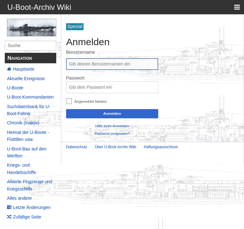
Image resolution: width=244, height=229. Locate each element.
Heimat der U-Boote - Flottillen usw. (28, 136)
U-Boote (15, 87)
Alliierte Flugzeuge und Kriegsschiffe (29, 185)
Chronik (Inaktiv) (23, 122)
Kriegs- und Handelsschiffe (21, 169)
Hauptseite (23, 69)
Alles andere (19, 198)
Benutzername (80, 52)
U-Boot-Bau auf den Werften (26, 152)
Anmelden (112, 113)
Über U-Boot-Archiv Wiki (115, 147)
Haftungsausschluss (161, 147)
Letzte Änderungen (32, 207)
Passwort (75, 77)
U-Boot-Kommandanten (30, 97)
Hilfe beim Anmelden (112, 126)
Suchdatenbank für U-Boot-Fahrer (28, 110)
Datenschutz (76, 147)
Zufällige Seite (27, 216)
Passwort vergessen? (112, 133)
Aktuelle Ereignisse (26, 78)
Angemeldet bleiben (90, 101)
